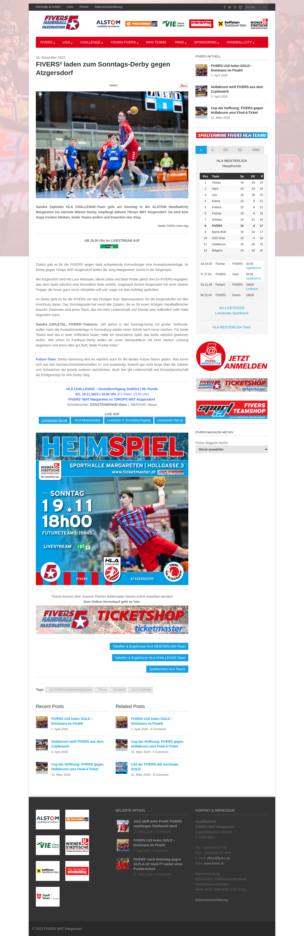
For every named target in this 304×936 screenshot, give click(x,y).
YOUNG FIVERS (124, 42)
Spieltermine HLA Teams (167, 669)
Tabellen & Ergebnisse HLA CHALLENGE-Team (150, 658)
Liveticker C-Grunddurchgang (129, 420)
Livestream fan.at (54, 420)
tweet (113, 85)
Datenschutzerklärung (108, 7)
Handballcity (240, 42)
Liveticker (252, 289)
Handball (119, 689)
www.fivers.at (213, 863)
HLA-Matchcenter (87, 420)
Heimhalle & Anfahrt (48, 7)
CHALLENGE (91, 42)
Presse (84, 7)
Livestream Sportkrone (232, 313)
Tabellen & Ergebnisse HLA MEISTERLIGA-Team (149, 646)
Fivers (47, 42)
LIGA (67, 42)
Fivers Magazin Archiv (211, 443)
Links (70, 7)
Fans (180, 42)
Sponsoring (206, 42)
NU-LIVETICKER (232, 308)
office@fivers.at (218, 858)
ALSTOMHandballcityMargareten (71, 689)
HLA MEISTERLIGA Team (232, 327)
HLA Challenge (141, 689)
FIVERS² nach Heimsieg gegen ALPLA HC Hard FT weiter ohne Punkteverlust (157, 864)
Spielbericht (253, 268)
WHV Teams (156, 42)
